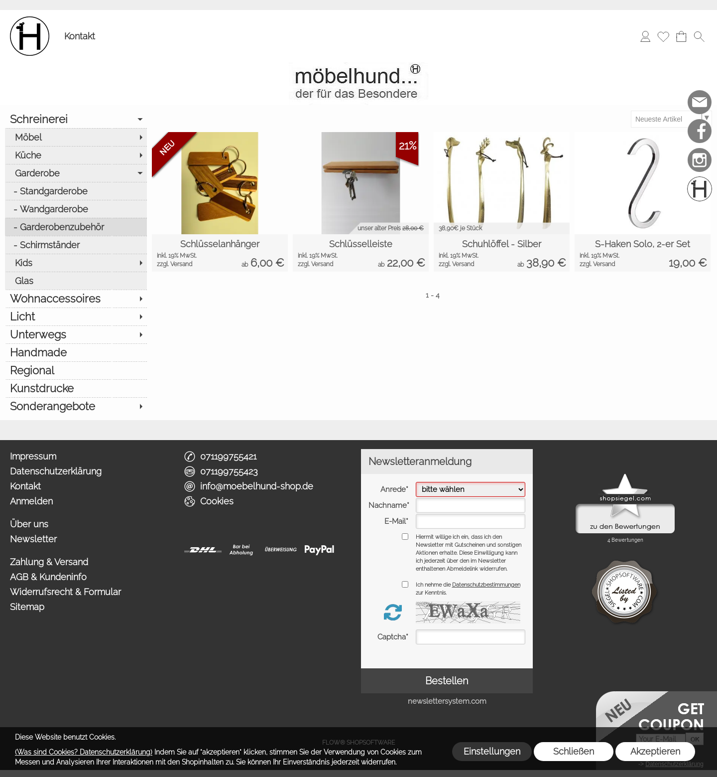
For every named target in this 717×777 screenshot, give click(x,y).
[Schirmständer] (76, 245)
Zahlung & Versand (49, 562)
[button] (699, 36)
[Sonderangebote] (76, 406)
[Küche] (76, 155)
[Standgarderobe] (76, 191)
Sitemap (27, 607)
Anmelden (31, 501)
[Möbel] (76, 137)
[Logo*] (29, 20)
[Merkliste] (663, 36)
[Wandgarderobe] (76, 209)
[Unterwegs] (76, 334)
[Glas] (76, 281)
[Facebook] (699, 131)
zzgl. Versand (174, 264)
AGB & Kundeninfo (48, 577)
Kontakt (79, 36)
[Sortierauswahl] (671, 119)
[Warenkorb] (681, 36)
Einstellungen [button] (492, 751)
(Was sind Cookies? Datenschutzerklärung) (83, 752)
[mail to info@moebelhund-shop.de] (699, 102)
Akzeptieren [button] (655, 751)
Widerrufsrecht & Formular (65, 592)
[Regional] (76, 370)
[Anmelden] (645, 36)
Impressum (33, 456)
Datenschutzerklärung (56, 471)
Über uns (29, 524)
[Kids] (76, 263)
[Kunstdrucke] (76, 388)
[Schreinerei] (76, 119)
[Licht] (76, 316)
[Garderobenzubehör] (76, 227)
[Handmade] (76, 352)
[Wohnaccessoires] (76, 299)
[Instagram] (699, 160)
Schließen (573, 751)
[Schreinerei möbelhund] (699, 188)
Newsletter (33, 539)
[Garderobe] (76, 173)
